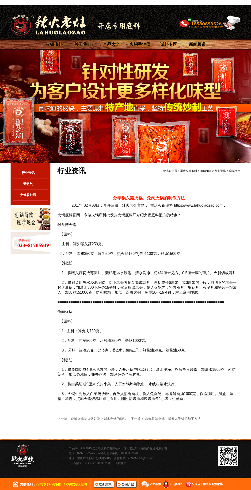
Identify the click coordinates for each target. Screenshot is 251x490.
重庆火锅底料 (188, 171)
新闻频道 (197, 44)
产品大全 (111, 44)
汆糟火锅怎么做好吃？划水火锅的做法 (98, 419)
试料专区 (168, 44)
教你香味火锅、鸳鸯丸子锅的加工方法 (173, 419)
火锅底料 (54, 44)
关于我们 (82, 44)
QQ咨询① (176, 484)
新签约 (35, 183)
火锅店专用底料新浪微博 (207, 484)
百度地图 (120, 463)
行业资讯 (35, 172)
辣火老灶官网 (133, 205)
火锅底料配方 (155, 215)
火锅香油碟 (140, 44)
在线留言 (156, 484)
